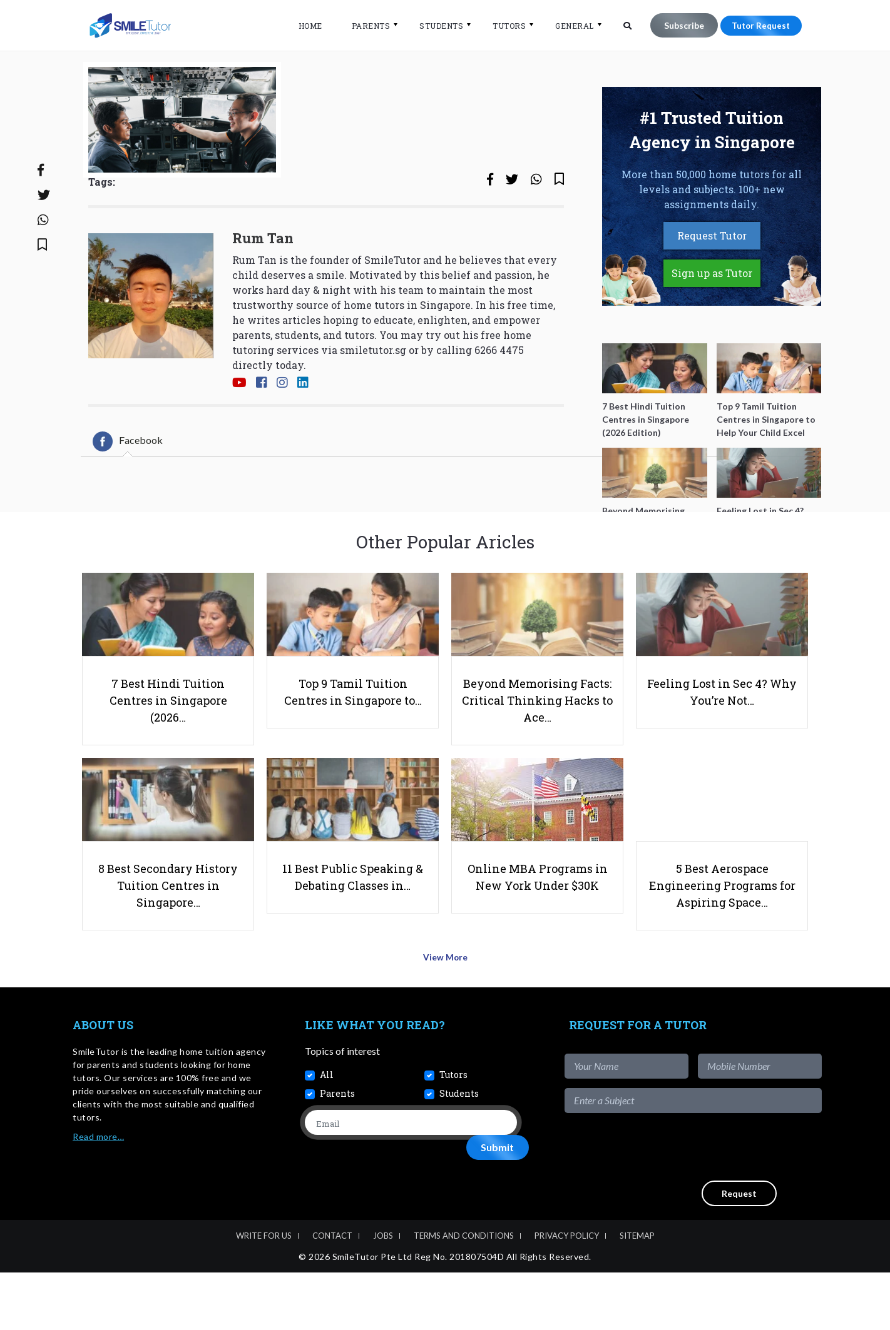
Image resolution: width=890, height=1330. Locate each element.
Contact (332, 1294)
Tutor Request (757, 25)
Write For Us (264, 1294)
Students (434, 26)
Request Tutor (712, 279)
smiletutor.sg (373, 393)
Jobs (383, 1294)
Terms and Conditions (464, 1294)
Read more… (98, 1194)
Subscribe (677, 25)
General (567, 26)
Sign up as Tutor (712, 316)
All (327, 1132)
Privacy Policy (567, 1294)
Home (303, 26)
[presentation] (727, 1204)
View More (445, 1019)
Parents (363, 26)
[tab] (128, 485)
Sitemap (637, 1294)
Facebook (128, 485)
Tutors (502, 26)
